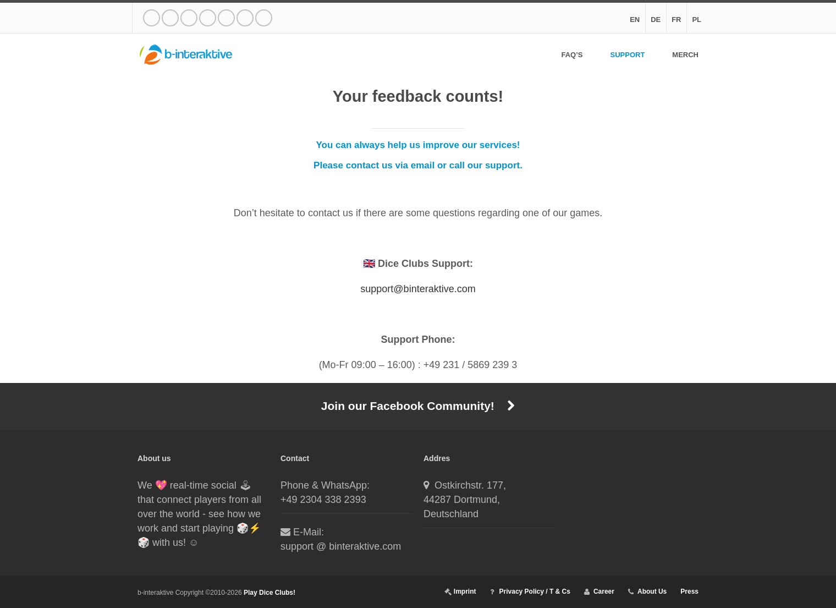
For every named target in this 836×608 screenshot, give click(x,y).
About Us (652, 591)
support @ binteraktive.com (340, 546)
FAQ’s (571, 55)
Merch (685, 55)
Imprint (465, 591)
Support (627, 55)
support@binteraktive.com (417, 288)
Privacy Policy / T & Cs (534, 591)
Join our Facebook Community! (418, 405)
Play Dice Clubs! (269, 592)
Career (603, 591)
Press (689, 591)
